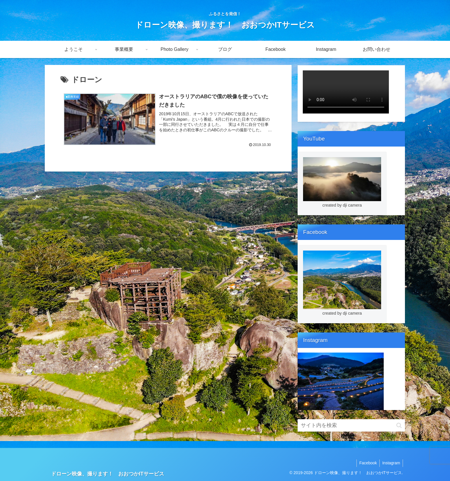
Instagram (391, 463)
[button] (399, 425)
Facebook (367, 463)
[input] (351, 425)
